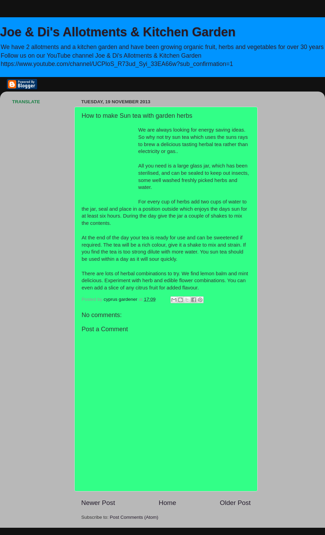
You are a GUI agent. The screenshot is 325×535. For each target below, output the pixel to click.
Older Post (235, 502)
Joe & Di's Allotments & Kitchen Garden (117, 32)
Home (167, 502)
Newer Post (98, 502)
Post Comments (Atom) (134, 517)
